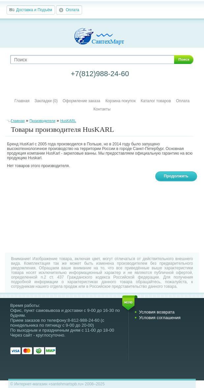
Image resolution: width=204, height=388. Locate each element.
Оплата (72, 10)
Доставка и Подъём (34, 10)
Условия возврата (157, 312)
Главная (22, 101)
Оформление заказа (81, 101)
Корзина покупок (120, 101)
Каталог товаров (156, 101)
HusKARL (68, 121)
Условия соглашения (160, 317)
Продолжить (176, 176)
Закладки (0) (46, 101)
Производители (42, 121)
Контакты (102, 109)
